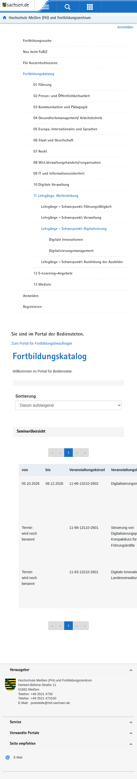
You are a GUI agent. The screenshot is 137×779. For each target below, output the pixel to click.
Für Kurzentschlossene (40, 63)
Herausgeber (19, 670)
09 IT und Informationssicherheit (58, 173)
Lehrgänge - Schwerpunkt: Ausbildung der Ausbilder (82, 261)
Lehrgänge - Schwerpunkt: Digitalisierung (74, 228)
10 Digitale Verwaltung (51, 184)
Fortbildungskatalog (38, 73)
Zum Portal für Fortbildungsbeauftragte (41, 343)
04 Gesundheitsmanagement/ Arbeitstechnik (67, 118)
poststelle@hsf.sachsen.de (50, 703)
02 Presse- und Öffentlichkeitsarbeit (61, 96)
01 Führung (42, 84)
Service (15, 722)
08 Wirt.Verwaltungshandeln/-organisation (67, 162)
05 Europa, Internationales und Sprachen (65, 129)
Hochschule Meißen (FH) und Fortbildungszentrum (50, 17)
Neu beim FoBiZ (35, 51)
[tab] (68, 670)
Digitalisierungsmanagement (71, 250)
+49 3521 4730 (42, 694)
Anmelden (125, 27)
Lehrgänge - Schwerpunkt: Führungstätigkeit (76, 206)
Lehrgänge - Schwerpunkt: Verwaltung (71, 217)
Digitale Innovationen (66, 239)
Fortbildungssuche (37, 40)
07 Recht (40, 151)
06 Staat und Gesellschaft (53, 140)
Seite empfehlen (23, 744)
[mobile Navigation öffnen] (45, 7)
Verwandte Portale (24, 733)
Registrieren (32, 306)
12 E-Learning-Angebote (53, 273)
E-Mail (18, 757)
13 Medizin (42, 284)
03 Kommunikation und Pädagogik (60, 107)
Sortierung (25, 396)
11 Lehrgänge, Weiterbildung (55, 195)
